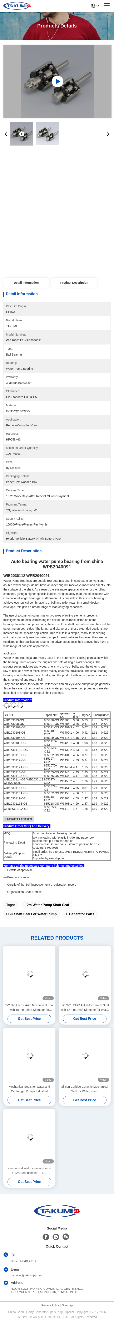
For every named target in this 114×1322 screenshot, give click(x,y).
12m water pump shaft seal (47, 905)
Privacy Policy (50, 1305)
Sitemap (67, 1305)
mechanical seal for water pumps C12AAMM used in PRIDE (29, 1171)
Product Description (74, 282)
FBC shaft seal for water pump (31, 914)
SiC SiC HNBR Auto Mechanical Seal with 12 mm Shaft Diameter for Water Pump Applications (85, 1008)
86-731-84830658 (24, 1261)
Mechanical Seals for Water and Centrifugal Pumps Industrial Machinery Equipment (29, 1089)
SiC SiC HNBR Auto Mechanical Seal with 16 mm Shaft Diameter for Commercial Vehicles (29, 1008)
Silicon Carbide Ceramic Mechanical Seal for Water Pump (84, 1089)
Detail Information (26, 282)
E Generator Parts (80, 914)
